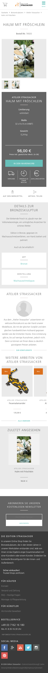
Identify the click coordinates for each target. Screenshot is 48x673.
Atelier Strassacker (33, 13)
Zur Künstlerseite (24, 350)
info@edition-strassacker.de (16, 634)
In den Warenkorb (24, 163)
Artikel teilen (35, 193)
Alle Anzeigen (24, 421)
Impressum (31, 668)
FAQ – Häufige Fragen (10, 595)
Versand (11, 175)
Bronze (24, 263)
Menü (43, 4)
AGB (24, 668)
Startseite (4, 13)
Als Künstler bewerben (11, 611)
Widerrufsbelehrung (15, 668)
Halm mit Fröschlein (8, 15)
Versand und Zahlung (10, 590)
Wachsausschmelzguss (24, 280)
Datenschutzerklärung (30, 664)
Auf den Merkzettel (12, 193)
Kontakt (4, 586)
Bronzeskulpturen (17, 13)
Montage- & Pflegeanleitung (13, 599)
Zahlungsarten (38, 175)
